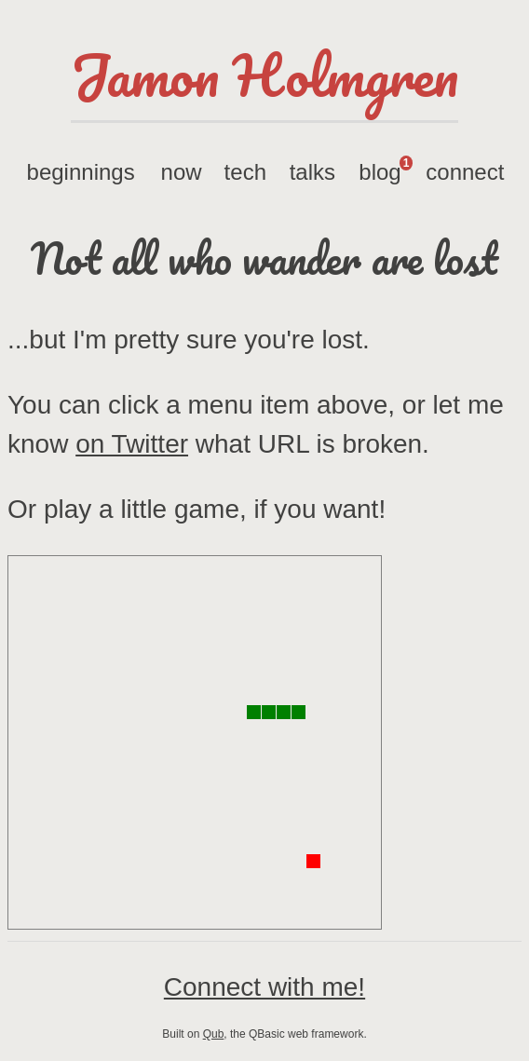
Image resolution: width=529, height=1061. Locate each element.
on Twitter (131, 443)
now (181, 171)
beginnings (81, 171)
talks (312, 171)
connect (465, 171)
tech (245, 171)
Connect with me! (264, 987)
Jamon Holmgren (264, 74)
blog (386, 170)
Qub (213, 1034)
